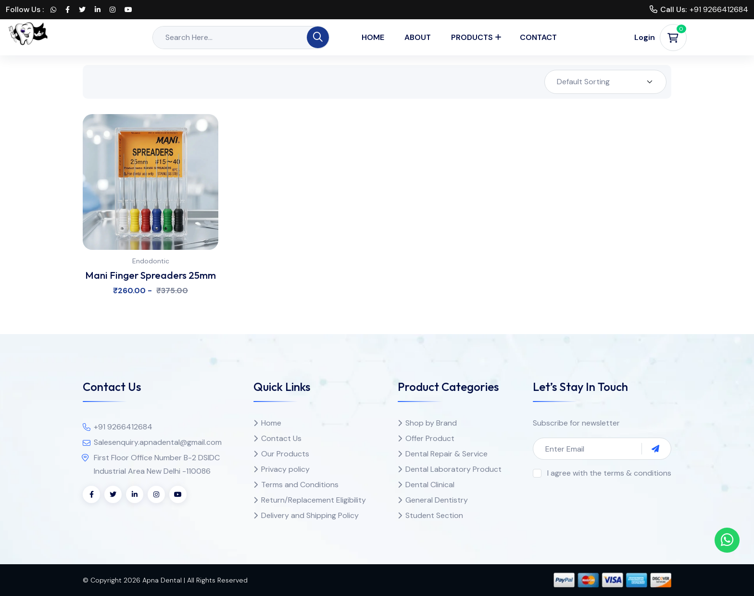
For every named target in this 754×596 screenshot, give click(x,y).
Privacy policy (285, 469)
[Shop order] (605, 82)
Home (373, 37)
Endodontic (150, 261)
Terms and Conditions (300, 484)
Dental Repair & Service (446, 454)
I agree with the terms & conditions (609, 473)
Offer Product (429, 438)
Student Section (434, 515)
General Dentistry (436, 500)
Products (472, 37)
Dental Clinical (429, 484)
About (417, 37)
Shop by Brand (431, 423)
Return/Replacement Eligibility (313, 500)
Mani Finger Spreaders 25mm (150, 275)
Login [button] (644, 37)
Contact (538, 37)
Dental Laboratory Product (453, 469)
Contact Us (281, 438)
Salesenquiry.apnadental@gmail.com (158, 442)
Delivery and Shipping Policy (310, 515)
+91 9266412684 (719, 9)
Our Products (285, 454)
